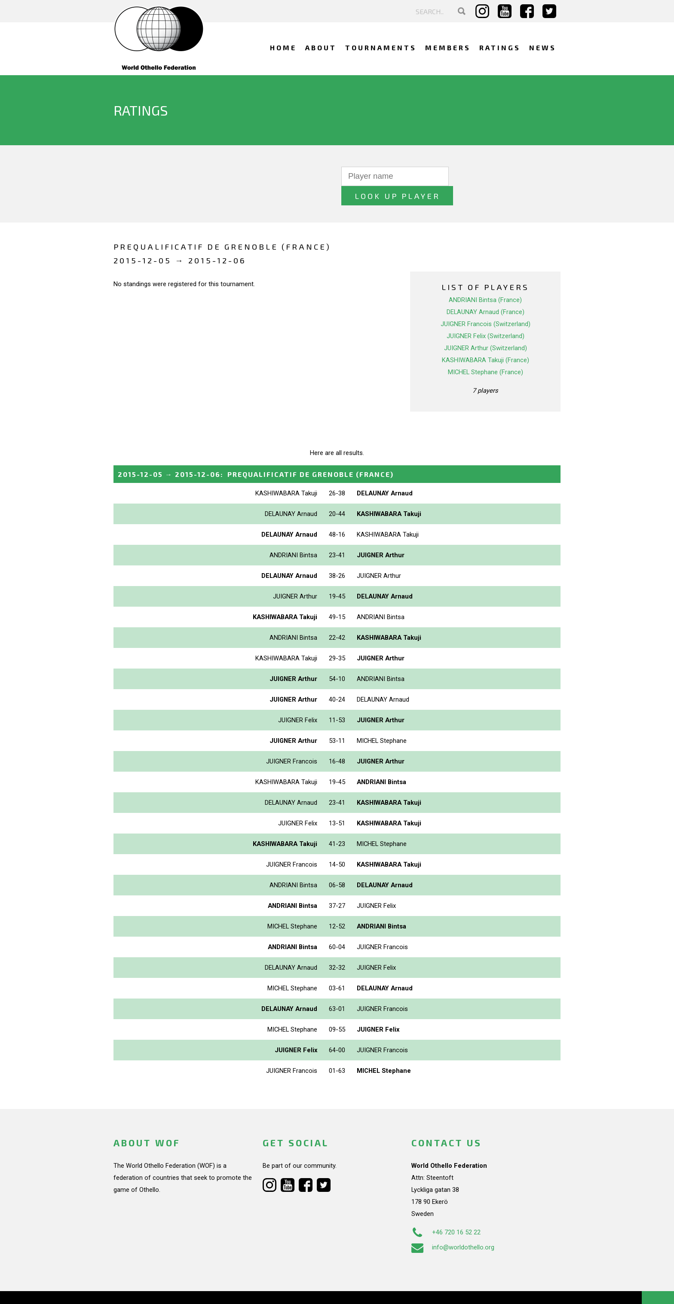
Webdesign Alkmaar (150, 1288)
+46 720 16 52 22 (446, 1212)
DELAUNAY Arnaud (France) (485, 292)
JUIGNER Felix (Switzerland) (485, 317)
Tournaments (381, 47)
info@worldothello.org (452, 1227)
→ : (256, 454)
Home (283, 47)
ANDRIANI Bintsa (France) (485, 280)
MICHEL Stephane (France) (485, 353)
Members (448, 47)
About (321, 47)
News (542, 47)
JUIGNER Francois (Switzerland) (485, 304)
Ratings (500, 47)
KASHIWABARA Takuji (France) (485, 341)
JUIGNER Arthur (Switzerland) (485, 329)
